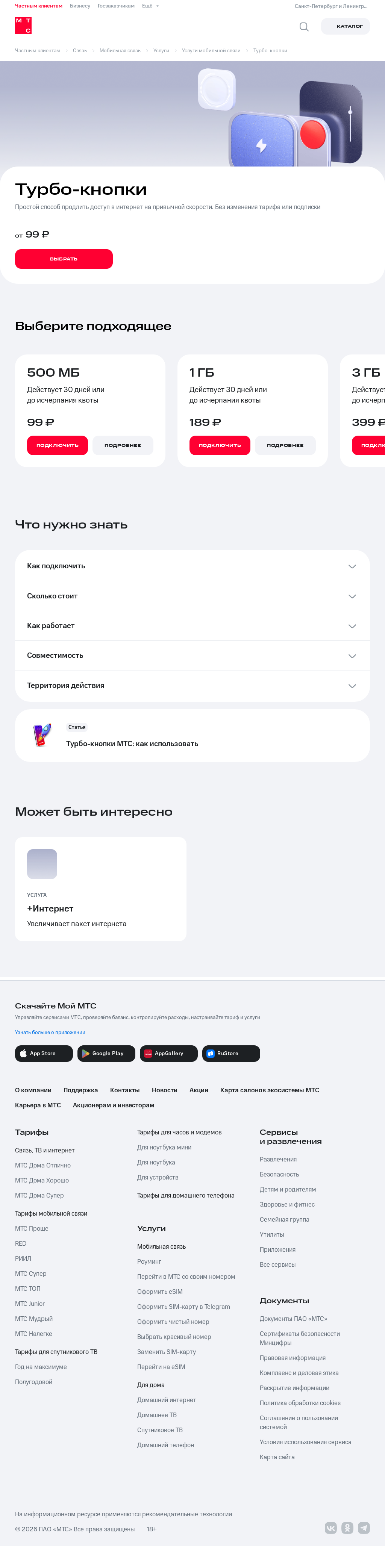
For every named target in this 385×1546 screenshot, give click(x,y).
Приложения (278, 1249)
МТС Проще (32, 1228)
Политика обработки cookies (300, 1403)
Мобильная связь (161, 1246)
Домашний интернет (166, 1400)
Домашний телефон (165, 1445)
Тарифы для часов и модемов (179, 1132)
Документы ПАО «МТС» (293, 1318)
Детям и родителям (288, 1189)
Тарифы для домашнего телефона (186, 1195)
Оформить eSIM (160, 1291)
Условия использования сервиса (306, 1442)
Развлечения (278, 1159)
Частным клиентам (38, 6)
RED (20, 1243)
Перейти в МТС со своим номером (186, 1276)
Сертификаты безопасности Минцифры (300, 1338)
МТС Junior (30, 1303)
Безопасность (279, 1174)
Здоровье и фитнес (287, 1204)
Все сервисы (278, 1264)
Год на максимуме (41, 1367)
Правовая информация (293, 1358)
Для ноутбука (156, 1162)
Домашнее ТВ (157, 1415)
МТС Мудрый (34, 1318)
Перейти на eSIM (161, 1367)
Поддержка (81, 1090)
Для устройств (158, 1177)
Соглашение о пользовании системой (299, 1423)
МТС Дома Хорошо (42, 1180)
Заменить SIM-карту (166, 1352)
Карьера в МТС (38, 1105)
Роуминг (149, 1261)
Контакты (125, 1090)
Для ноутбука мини (164, 1147)
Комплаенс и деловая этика (299, 1373)
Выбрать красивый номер (174, 1337)
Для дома (151, 1385)
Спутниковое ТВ (160, 1430)
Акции (198, 1090)
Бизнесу (80, 6)
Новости (164, 1090)
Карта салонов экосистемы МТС (269, 1090)
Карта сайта (277, 1457)
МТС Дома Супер (39, 1195)
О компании (33, 1090)
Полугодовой (33, 1382)
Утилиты (272, 1234)
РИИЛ (23, 1258)
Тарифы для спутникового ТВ (56, 1352)
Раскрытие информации (294, 1388)
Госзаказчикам (116, 6)
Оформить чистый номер (173, 1321)
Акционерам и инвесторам (113, 1105)
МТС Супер (31, 1273)
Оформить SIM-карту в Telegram (183, 1306)
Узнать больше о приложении (50, 1032)
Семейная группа (284, 1219)
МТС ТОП (28, 1288)
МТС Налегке (33, 1334)
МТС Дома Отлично (43, 1165)
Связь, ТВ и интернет (45, 1150)
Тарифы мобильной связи (51, 1213)
